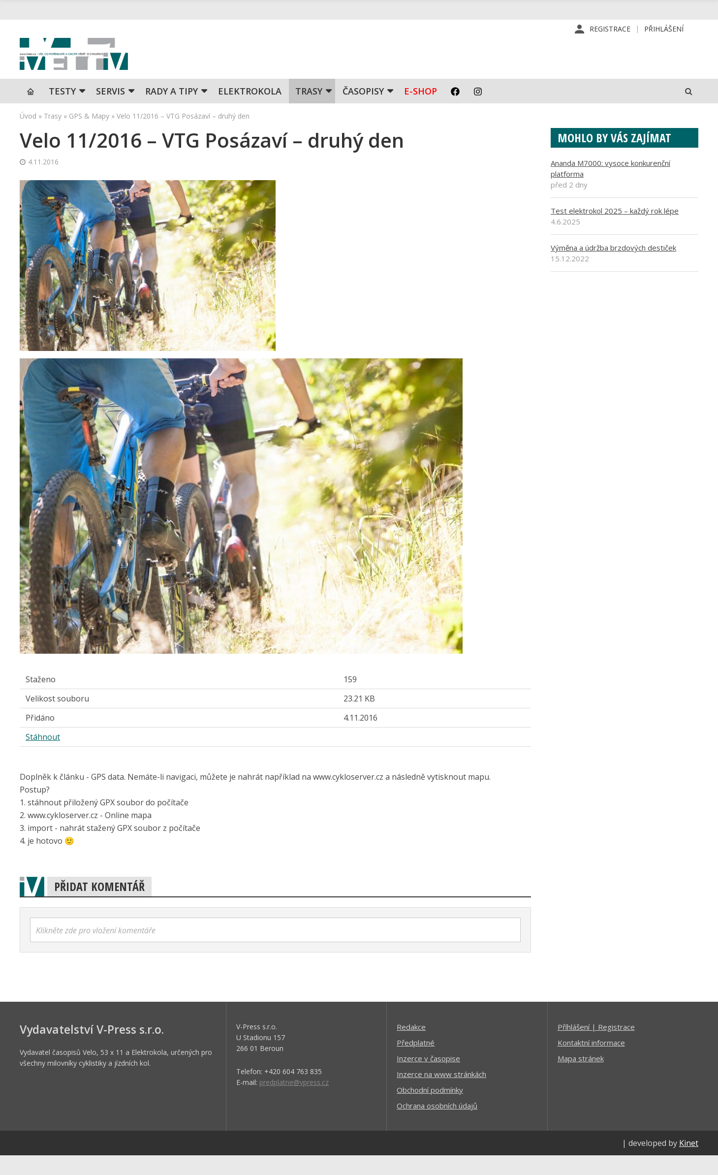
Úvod (28, 135)
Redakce (411, 1046)
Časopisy (363, 111)
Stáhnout (43, 756)
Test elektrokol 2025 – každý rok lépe (615, 230)
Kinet (688, 1162)
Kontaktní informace (591, 1062)
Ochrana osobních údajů (437, 1125)
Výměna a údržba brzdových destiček (613, 267)
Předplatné (416, 1062)
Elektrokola (249, 111)
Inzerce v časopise (428, 1077)
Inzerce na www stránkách (441, 1093)
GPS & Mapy (89, 135)
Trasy (308, 111)
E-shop (420, 111)
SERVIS (110, 111)
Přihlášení (664, 29)
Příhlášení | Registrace (596, 1046)
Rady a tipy (171, 111)
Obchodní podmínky (430, 1109)
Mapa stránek (581, 1077)
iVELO (103, 64)
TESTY (62, 111)
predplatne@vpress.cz (294, 1101)
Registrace (610, 29)
